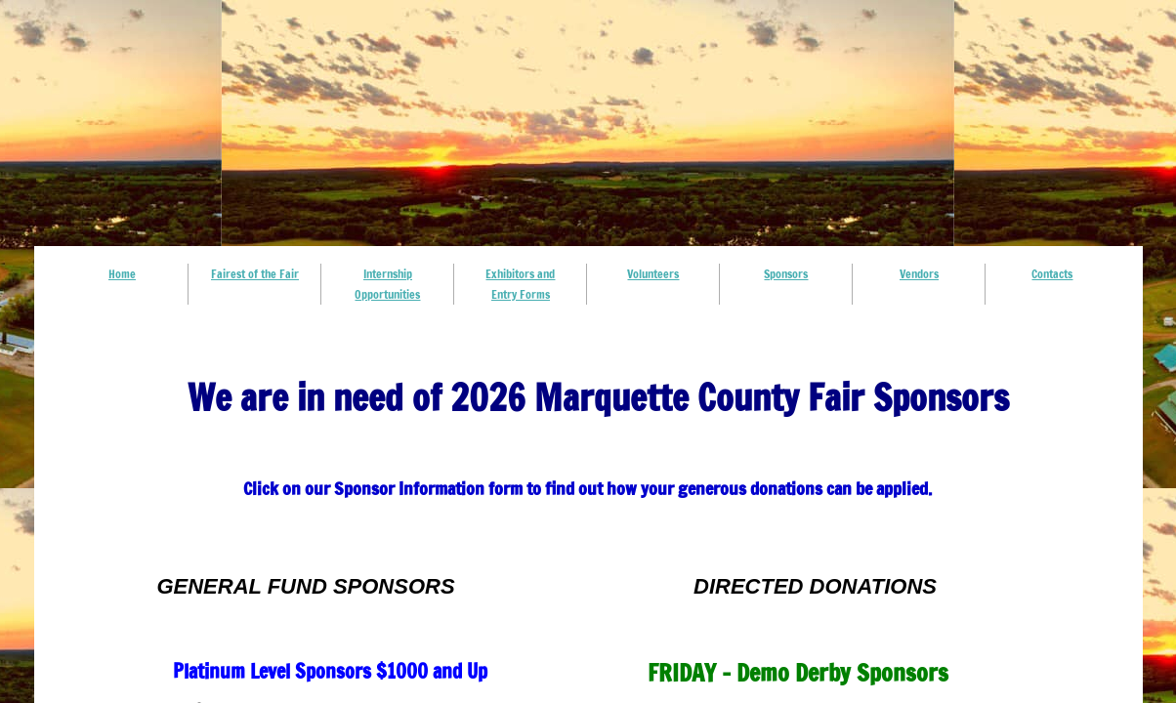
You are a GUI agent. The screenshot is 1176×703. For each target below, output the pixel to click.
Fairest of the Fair (255, 274)
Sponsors (786, 274)
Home (122, 274)
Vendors (919, 274)
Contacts (1051, 274)
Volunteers (653, 274)
